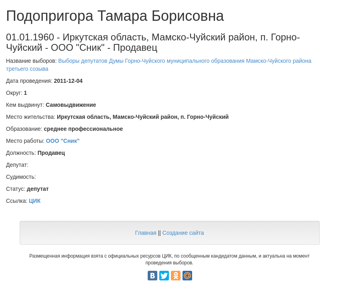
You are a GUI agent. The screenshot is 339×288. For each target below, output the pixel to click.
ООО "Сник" (63, 141)
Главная (145, 233)
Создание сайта (183, 233)
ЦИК (34, 201)
